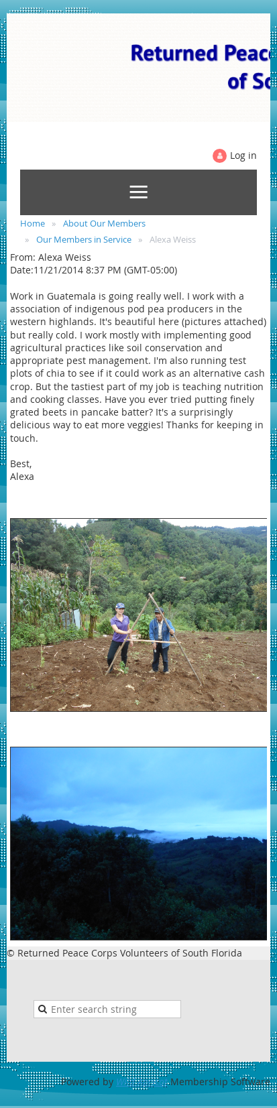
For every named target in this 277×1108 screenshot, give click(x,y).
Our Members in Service (83, 239)
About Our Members (104, 223)
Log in (243, 155)
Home (32, 223)
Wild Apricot (142, 1081)
